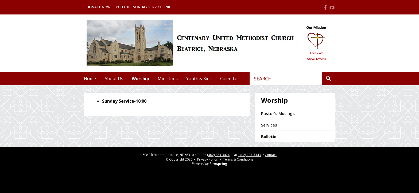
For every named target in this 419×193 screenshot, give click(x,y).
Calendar (229, 78)
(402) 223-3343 (249, 155)
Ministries (168, 78)
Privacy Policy (207, 159)
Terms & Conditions (238, 159)
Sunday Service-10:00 (124, 101)
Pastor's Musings (278, 113)
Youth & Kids (199, 78)
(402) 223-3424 (218, 155)
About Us (113, 78)
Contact (271, 155)
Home (90, 78)
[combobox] (286, 78)
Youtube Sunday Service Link (143, 7)
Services (269, 125)
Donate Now (98, 7)
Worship (140, 78)
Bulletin (268, 136)
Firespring (218, 163)
